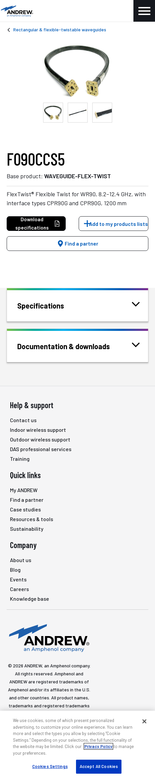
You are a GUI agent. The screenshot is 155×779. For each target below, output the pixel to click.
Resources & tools (31, 519)
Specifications (49, 305)
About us (20, 560)
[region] (77, 745)
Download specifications (37, 223)
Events (18, 579)
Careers (19, 589)
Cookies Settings (50, 766)
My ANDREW (24, 490)
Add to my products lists (118, 224)
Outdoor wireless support (40, 439)
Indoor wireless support (38, 429)
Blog (15, 569)
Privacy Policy (98, 746)
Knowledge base (29, 598)
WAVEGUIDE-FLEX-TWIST (77, 176)
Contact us (23, 420)
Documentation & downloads (71, 346)
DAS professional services (40, 449)
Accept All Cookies (99, 766)
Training (20, 458)
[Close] (144, 721)
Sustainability (26, 528)
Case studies (25, 509)
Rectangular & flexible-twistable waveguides (59, 29)
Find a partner (77, 243)
